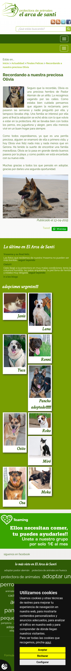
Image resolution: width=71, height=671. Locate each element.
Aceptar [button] (42, 649)
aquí (48, 642)
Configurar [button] (42, 662)
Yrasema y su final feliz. (16, 254)
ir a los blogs (10, 276)
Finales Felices (35, 63)
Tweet (46, 228)
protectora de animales (20, 577)
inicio (6, 63)
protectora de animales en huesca (49, 570)
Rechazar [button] (42, 655)
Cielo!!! (7, 264)
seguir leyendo (26, 260)
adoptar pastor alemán (17, 570)
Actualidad (17, 63)
